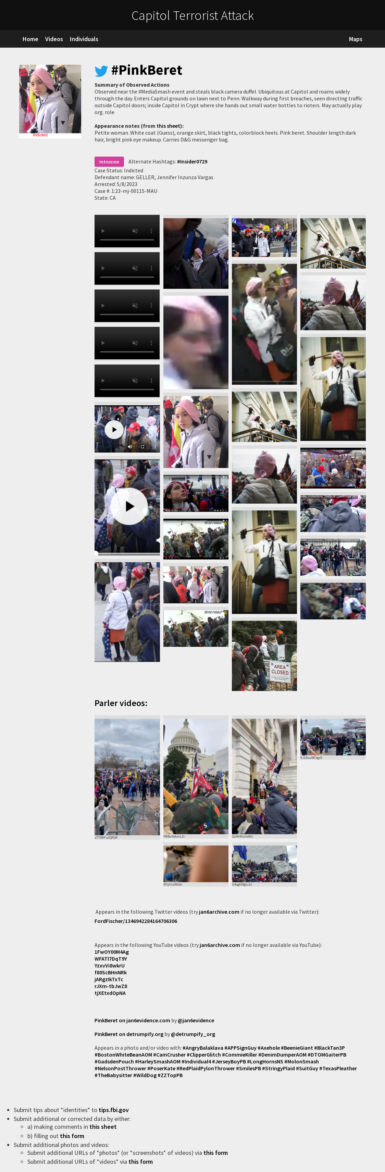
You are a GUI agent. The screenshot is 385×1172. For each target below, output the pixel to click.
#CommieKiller (239, 1054)
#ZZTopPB (170, 1075)
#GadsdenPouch (114, 1061)
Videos (54, 39)
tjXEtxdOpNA (110, 992)
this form (73, 1136)
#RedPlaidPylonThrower (205, 1068)
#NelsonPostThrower (120, 1068)
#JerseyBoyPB (229, 1061)
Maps (355, 39)
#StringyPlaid (278, 1068)
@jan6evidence (196, 1020)
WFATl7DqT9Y (111, 958)
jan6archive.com (219, 911)
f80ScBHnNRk (111, 972)
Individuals (84, 39)
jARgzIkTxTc (109, 979)
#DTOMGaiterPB (327, 1054)
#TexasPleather (338, 1068)
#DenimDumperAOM (282, 1054)
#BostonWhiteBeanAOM (123, 1054)
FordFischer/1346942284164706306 (136, 920)
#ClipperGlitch (204, 1054)
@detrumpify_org (193, 1034)
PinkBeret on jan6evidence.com (132, 1020)
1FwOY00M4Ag (112, 951)
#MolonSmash (301, 1061)
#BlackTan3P (329, 1047)
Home (30, 39)
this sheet (168, 125)
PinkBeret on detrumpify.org (129, 1034)
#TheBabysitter (113, 1075)
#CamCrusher (169, 1054)
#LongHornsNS (265, 1061)
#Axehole (269, 1047)
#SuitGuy (307, 1068)
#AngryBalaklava (203, 1047)
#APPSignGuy (240, 1047)
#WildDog (145, 1075)
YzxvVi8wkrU (110, 965)
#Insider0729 (192, 161)
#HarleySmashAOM (158, 1061)
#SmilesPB (248, 1068)
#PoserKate (161, 1068)
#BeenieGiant (297, 1047)
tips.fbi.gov (114, 1110)
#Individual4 (196, 1061)
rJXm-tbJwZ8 (111, 986)
